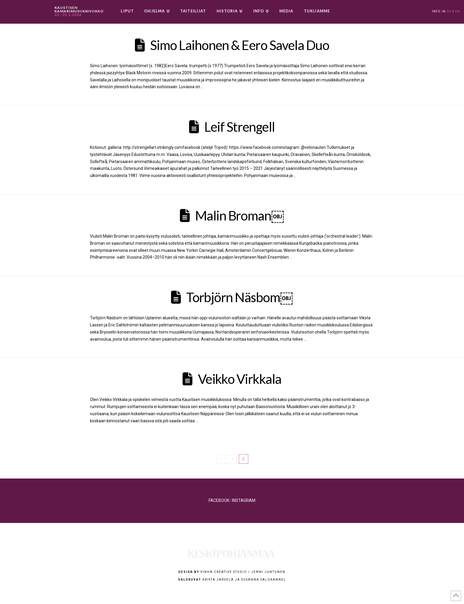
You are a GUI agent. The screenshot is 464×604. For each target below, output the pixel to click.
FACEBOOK (219, 500)
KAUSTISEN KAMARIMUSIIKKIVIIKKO (79, 11)
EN (457, 11)
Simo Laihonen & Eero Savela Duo (239, 45)
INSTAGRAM (243, 500)
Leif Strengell (239, 126)
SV (449, 11)
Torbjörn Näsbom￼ (239, 297)
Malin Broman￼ (239, 215)
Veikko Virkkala (239, 378)
